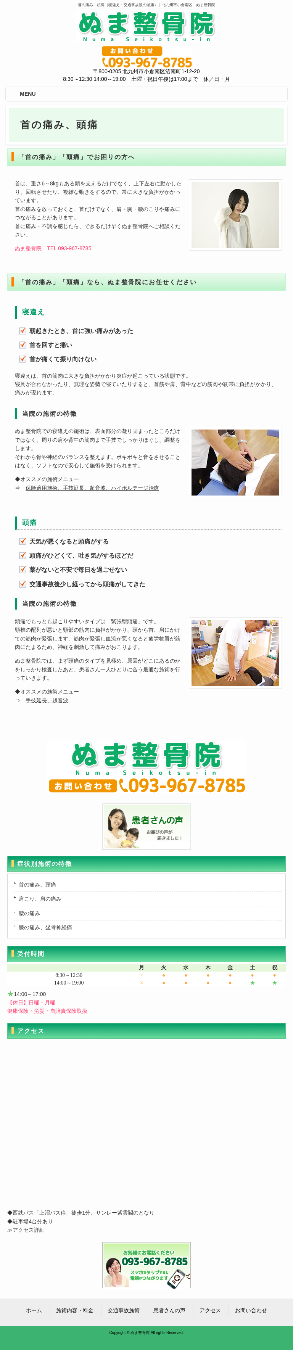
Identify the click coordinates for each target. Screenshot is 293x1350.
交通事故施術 (124, 1310)
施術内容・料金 (74, 1310)
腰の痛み (29, 913)
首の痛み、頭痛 (37, 885)
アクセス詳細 (29, 1230)
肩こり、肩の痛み (40, 899)
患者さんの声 (169, 1310)
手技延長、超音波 (47, 700)
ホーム (34, 1310)
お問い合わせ (251, 1310)
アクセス (210, 1310)
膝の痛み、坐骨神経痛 (45, 927)
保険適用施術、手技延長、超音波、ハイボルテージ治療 (92, 488)
